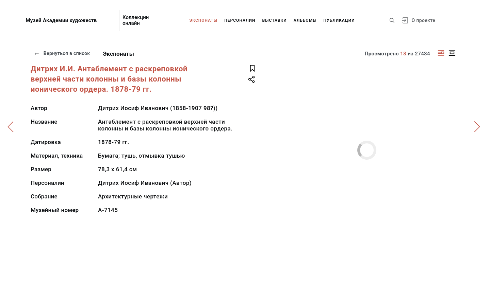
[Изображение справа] (441, 53)
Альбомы (305, 20)
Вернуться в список (62, 53)
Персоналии (239, 20)
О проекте (423, 20)
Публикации (339, 20)
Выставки (274, 20)
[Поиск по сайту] (392, 20)
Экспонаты (204, 20)
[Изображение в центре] (451, 53)
